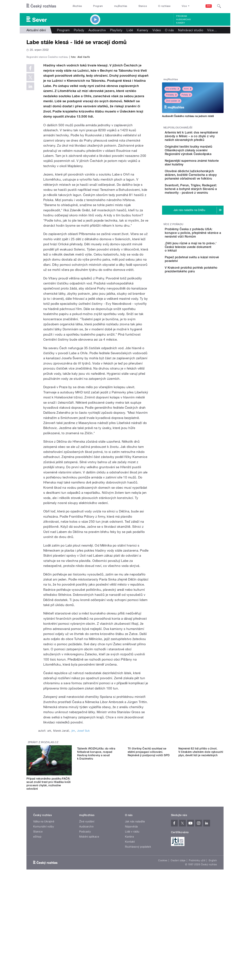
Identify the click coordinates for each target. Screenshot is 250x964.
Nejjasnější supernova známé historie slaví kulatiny (199, 171)
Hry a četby (172, 89)
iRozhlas (77, 6)
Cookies (162, 931)
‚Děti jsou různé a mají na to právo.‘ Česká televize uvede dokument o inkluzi (202, 277)
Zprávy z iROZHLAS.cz (43, 813)
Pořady (79, 30)
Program (98, 6)
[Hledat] (219, 6)
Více (212, 30)
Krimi (187, 89)
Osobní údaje (178, 931)
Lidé (130, 30)
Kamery (180, 23)
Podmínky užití (197, 931)
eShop (37, 908)
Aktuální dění (36, 30)
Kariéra (129, 908)
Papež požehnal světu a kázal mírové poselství (201, 291)
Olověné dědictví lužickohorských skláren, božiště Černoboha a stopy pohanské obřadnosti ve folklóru (203, 190)
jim (73, 802)
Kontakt (130, 913)
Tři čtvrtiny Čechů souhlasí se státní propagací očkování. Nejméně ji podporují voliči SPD (149, 853)
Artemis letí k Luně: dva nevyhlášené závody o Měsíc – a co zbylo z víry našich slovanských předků (203, 138)
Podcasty (85, 902)
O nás (169, 30)
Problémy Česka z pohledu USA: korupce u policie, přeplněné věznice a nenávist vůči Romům (203, 261)
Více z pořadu (173, 251)
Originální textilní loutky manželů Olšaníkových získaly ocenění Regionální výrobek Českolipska (203, 155)
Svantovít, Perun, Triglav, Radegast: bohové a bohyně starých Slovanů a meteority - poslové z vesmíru (202, 212)
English (213, 931)
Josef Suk (83, 802)
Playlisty (116, 30)
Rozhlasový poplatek (138, 918)
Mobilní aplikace (89, 908)
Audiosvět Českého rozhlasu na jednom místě (188, 116)
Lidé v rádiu (132, 902)
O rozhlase (164, 6)
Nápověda (131, 897)
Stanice (142, 6)
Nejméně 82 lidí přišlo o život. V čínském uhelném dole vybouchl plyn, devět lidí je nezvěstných (200, 853)
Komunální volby (43, 897)
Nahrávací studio (190, 30)
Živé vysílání (173, 101)
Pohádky (171, 95)
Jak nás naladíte (135, 892)
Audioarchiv (183, 19)
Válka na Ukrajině (43, 892)
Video (156, 30)
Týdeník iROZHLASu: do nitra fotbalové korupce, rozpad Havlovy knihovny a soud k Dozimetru (96, 855)
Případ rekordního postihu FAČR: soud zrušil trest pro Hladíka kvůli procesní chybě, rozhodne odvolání (48, 855)
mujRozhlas (120, 6)
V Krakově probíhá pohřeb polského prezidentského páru (203, 308)
